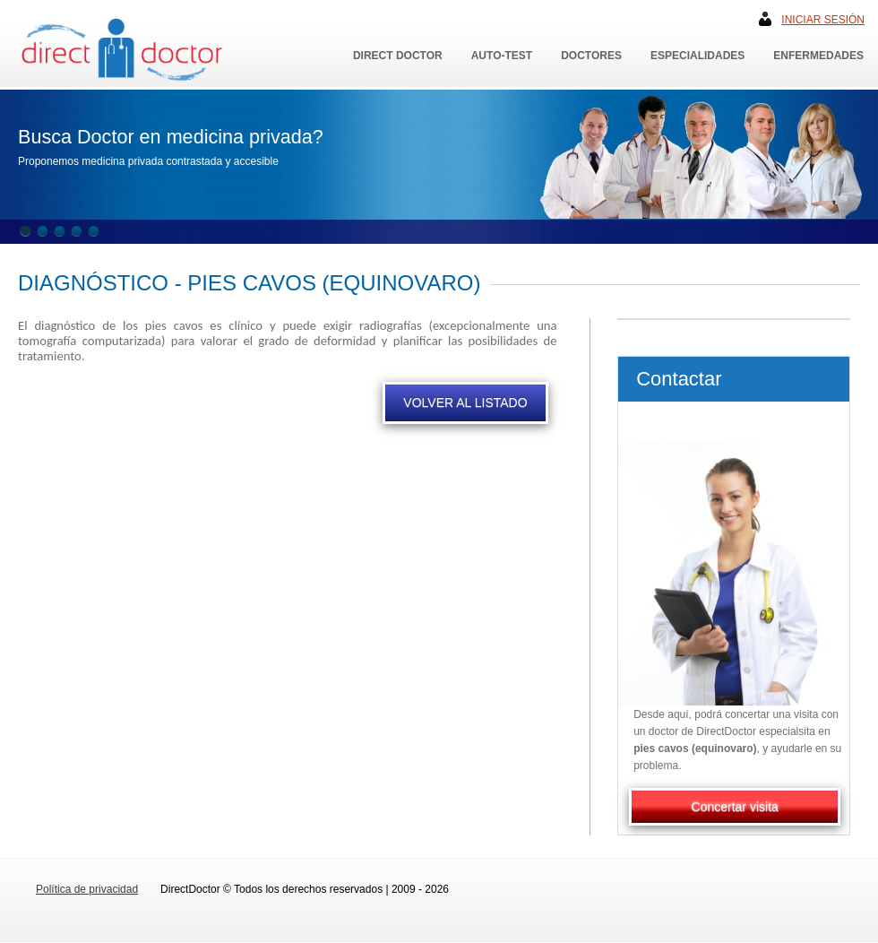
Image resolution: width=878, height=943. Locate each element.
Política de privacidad (87, 889)
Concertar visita (735, 807)
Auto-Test (501, 55)
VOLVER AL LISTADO (465, 402)
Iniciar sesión (823, 19)
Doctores (591, 55)
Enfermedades (818, 55)
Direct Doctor (398, 55)
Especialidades (697, 55)
